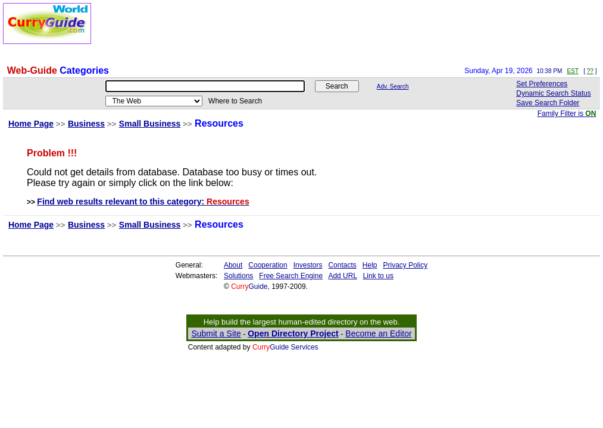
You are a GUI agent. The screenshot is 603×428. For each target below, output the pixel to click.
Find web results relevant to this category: (143, 201)
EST (573, 71)
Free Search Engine (291, 276)
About (233, 265)
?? (590, 71)
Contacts (342, 265)
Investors (308, 265)
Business (86, 123)
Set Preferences (541, 84)
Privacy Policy (405, 265)
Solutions (238, 276)
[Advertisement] (359, 29)
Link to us (378, 276)
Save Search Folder (547, 103)
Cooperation (267, 265)
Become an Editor (378, 333)
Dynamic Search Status (553, 93)
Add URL (342, 276)
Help (370, 265)
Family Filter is (567, 113)
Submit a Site (215, 333)
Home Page (31, 123)
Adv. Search (393, 86)
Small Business (150, 123)
